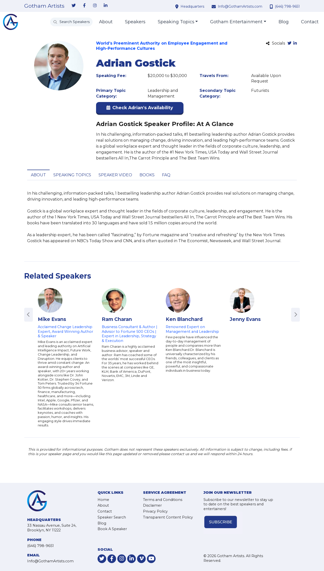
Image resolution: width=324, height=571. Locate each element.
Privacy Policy (155, 511)
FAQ (166, 175)
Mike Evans (52, 319)
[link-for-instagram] (94, 5)
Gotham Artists (44, 6)
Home (103, 499)
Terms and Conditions (162, 499)
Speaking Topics (176, 22)
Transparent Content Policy (168, 517)
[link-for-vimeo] (141, 558)
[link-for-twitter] (73, 5)
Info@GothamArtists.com (240, 6)
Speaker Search (112, 517)
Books (147, 175)
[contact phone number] (272, 6)
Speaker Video (115, 175)
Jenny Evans (245, 319)
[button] (139, 109)
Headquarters (192, 6)
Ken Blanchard (184, 319)
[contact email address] (214, 6)
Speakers (135, 22)
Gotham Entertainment (236, 22)
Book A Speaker (112, 529)
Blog (284, 22)
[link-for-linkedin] (105, 5)
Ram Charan (117, 319)
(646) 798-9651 (287, 6)
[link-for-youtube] (151, 558)
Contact (310, 22)
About (106, 22)
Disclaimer (152, 505)
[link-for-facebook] (84, 5)
